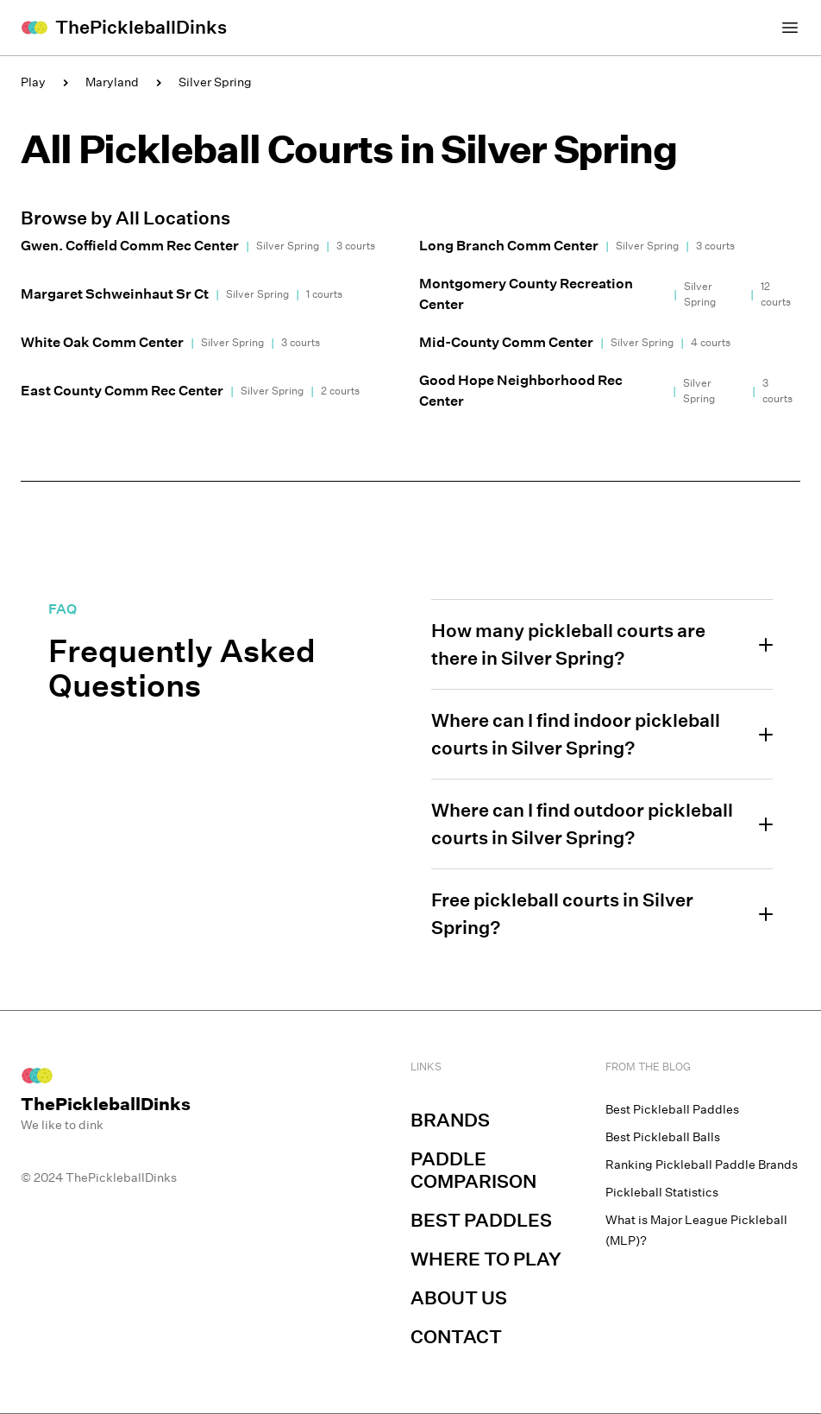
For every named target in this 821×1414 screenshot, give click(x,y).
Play (33, 82)
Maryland (112, 82)
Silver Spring (215, 82)
